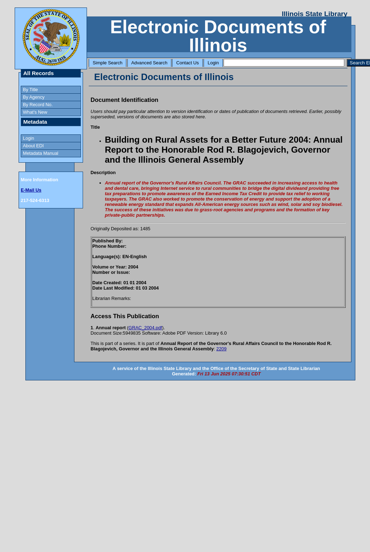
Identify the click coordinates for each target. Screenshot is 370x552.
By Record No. (38, 104)
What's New (35, 112)
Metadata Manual (40, 153)
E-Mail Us (31, 190)
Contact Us (187, 62)
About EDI (33, 145)
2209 (221, 348)
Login (213, 62)
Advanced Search (149, 62)
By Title (30, 89)
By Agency (33, 97)
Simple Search (107, 62)
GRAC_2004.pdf (145, 327)
